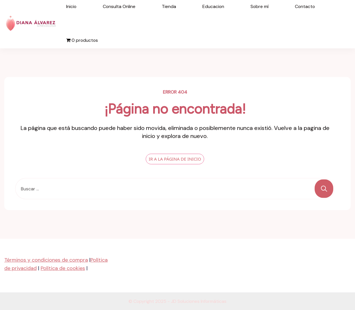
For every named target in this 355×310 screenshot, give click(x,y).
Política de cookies (63, 268)
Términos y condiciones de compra (46, 259)
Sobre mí (260, 6)
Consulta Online (119, 6)
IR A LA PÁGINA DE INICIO (175, 159)
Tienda (169, 6)
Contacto (305, 6)
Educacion (213, 6)
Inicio (71, 6)
